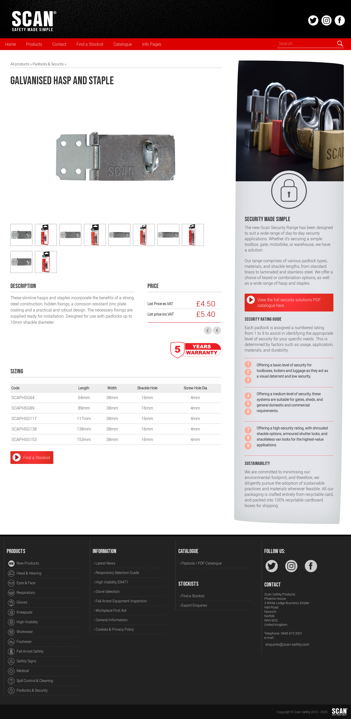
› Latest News (104, 563)
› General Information (111, 619)
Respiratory (21, 593)
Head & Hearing (24, 573)
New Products (23, 563)
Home (10, 44)
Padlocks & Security (48, 64)
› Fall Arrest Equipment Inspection (120, 600)
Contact (59, 44)
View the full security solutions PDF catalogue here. (289, 302)
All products (19, 64)
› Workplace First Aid (110, 610)
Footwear (20, 642)
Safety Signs (22, 661)
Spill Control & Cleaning (30, 681)
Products (34, 44)
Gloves (17, 603)
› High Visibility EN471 (111, 582)
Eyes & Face (21, 583)
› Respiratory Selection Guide (116, 572)
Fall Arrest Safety (26, 651)
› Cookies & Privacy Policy (114, 629)
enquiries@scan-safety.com (287, 644)
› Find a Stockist (192, 595)
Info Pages (151, 44)
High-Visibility (23, 622)
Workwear (20, 632)
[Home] (34, 30)
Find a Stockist (90, 44)
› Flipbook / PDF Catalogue (201, 563)
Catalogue (123, 44)
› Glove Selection (107, 591)
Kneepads (20, 612)
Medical (18, 671)
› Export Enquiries (193, 605)
